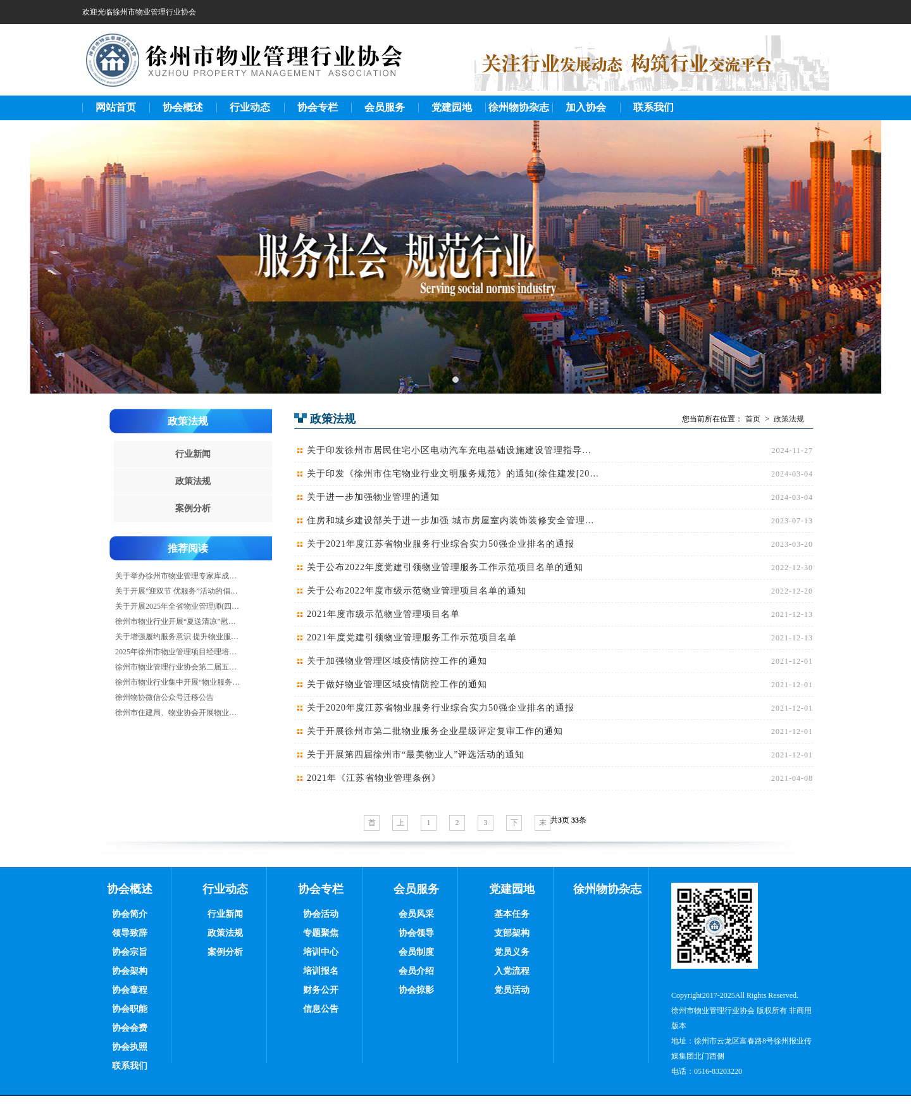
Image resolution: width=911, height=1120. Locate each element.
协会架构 (129, 971)
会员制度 (416, 952)
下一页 (514, 824)
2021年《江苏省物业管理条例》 (374, 778)
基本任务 (512, 914)
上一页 (400, 824)
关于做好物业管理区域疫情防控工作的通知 (397, 684)
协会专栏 (317, 107)
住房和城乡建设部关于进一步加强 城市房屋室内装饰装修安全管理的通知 (453, 520)
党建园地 (451, 107)
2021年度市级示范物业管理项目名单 (383, 614)
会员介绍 (416, 971)
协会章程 (129, 990)
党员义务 (512, 952)
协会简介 (129, 914)
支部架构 (512, 933)
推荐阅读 (188, 548)
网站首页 (116, 107)
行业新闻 (193, 454)
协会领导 (416, 933)
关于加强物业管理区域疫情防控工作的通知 (397, 661)
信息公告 (320, 1009)
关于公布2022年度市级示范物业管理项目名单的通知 (416, 590)
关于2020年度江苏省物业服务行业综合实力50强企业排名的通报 (440, 707)
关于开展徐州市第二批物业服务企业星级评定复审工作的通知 (435, 731)
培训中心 (320, 952)
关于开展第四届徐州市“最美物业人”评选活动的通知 (415, 754)
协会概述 (183, 107)
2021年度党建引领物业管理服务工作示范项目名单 (412, 637)
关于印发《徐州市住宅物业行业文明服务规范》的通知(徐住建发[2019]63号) (453, 473)
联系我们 (653, 107)
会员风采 (416, 914)
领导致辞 (129, 933)
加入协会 (586, 107)
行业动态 (250, 107)
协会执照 (129, 1047)
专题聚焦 (320, 933)
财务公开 (320, 990)
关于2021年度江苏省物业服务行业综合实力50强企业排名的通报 (440, 544)
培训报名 (320, 971)
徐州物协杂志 (518, 107)
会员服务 (384, 107)
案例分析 (193, 508)
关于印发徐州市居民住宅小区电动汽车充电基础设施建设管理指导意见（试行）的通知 (453, 450)
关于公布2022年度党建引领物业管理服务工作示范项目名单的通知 (445, 567)
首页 (752, 418)
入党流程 (512, 971)
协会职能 (129, 1009)
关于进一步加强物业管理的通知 (373, 497)
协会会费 (129, 1028)
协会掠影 (416, 990)
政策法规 (188, 421)
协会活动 (320, 914)
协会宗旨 (129, 952)
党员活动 (512, 990)
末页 (543, 824)
